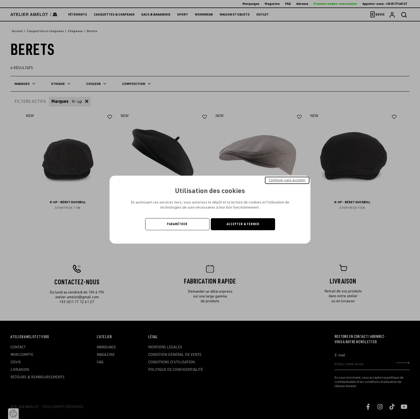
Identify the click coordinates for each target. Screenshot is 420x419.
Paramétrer (177, 224)
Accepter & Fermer (243, 224)
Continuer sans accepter (287, 180)
